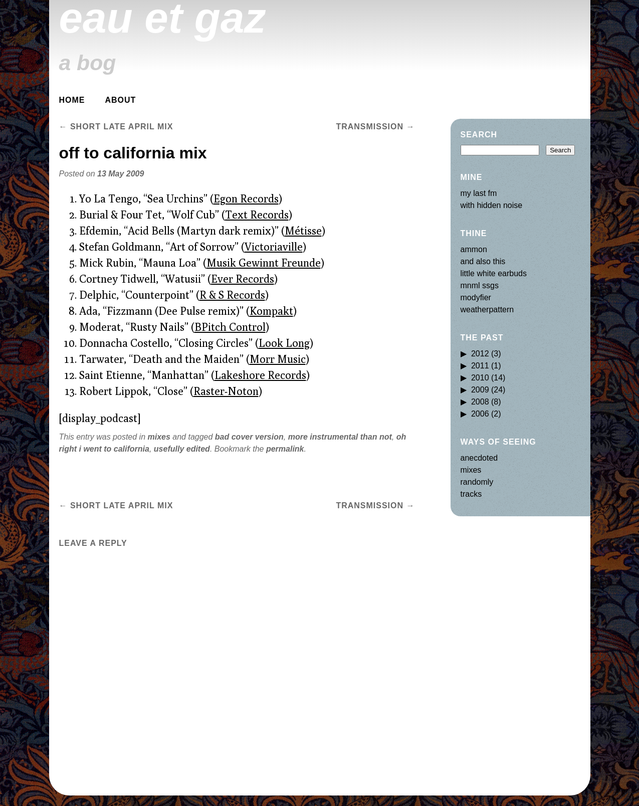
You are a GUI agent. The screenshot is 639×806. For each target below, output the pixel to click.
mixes (158, 437)
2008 (480, 401)
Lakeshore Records (260, 374)
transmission (375, 126)
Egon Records (246, 198)
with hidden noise (492, 205)
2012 (480, 353)
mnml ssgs (480, 285)
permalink (285, 449)
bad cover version (249, 437)
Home (72, 100)
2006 (480, 414)
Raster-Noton (226, 390)
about (120, 100)
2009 (480, 389)
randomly (477, 482)
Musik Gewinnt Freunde (263, 262)
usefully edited (182, 449)
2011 (480, 365)
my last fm (479, 193)
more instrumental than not (340, 437)
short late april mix (116, 126)
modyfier (476, 297)
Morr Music (278, 358)
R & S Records (232, 294)
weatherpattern (487, 309)
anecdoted (479, 458)
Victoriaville (274, 246)
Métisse (303, 230)
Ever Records (242, 278)
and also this (483, 261)
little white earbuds (494, 273)
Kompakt (271, 310)
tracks (471, 494)
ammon (474, 249)
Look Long (284, 342)
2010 (480, 377)
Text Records (257, 214)
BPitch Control (230, 326)
